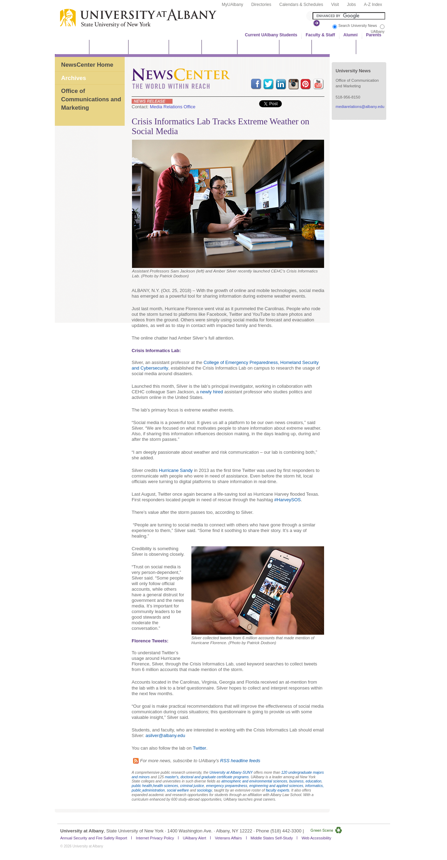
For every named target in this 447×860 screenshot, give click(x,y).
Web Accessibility (316, 838)
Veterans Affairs (228, 838)
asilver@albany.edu (165, 735)
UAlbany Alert (194, 838)
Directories (261, 4)
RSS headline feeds (240, 760)
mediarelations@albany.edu (360, 106)
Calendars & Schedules (301, 4)
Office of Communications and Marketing (91, 99)
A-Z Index (373, 4)
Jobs (351, 4)
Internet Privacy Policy (155, 838)
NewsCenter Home (87, 64)
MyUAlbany (232, 4)
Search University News (357, 26)
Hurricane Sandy (176, 470)
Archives (73, 78)
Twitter (199, 748)
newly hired (211, 391)
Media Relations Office (173, 106)
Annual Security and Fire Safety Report (93, 838)
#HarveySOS (287, 499)
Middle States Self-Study (272, 838)
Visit (335, 4)
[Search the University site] (349, 16)
